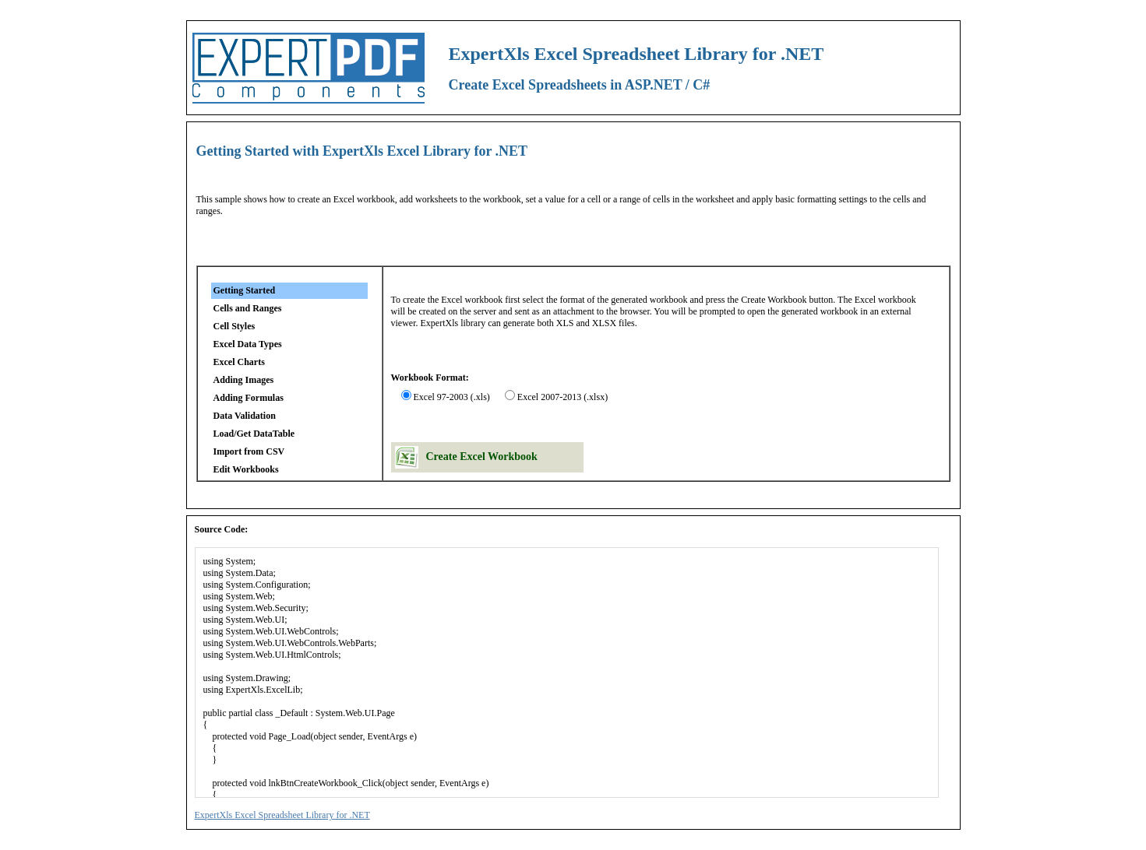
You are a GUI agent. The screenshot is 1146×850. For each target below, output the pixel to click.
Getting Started (244, 290)
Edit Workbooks (246, 469)
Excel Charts (239, 362)
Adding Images (243, 379)
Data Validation (244, 415)
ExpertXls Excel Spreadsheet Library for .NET (282, 815)
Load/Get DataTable (254, 433)
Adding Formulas (248, 397)
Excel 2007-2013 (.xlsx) (562, 397)
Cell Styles (234, 326)
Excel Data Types (247, 344)
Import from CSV (249, 451)
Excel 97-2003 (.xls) (452, 397)
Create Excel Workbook (482, 456)
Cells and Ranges (247, 308)
